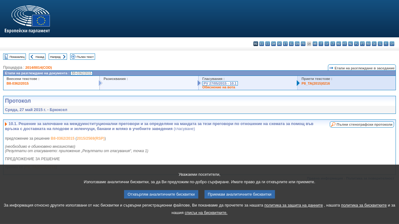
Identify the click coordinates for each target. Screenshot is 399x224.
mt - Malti (344, 43)
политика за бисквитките (364, 214)
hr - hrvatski (315, 43)
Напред (55, 56)
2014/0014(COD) (38, 67)
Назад (40, 56)
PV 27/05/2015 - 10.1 (220, 83)
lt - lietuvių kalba (332, 43)
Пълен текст (85, 56)
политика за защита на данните (293, 214)
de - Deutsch (279, 43)
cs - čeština (267, 43)
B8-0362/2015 (18, 83)
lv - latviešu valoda (326, 43)
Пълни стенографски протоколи (364, 124)
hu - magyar (338, 43)
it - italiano (321, 43)
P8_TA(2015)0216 (315, 83)
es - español (261, 43)
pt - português (362, 43)
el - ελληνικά (291, 43)
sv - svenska (392, 43)
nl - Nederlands (350, 43)
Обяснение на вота (218, 87)
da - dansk (273, 43)
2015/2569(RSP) (90, 138)
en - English (297, 43)
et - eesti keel (285, 43)
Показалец (17, 56)
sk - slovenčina (374, 43)
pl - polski (356, 43)
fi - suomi (386, 43)
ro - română (368, 43)
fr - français (303, 43)
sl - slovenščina (380, 43)
